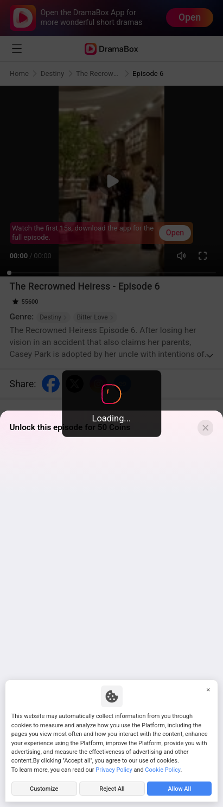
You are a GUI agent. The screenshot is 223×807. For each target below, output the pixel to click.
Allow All (179, 788)
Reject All (111, 788)
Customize (44, 788)
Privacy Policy (113, 769)
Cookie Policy (162, 769)
